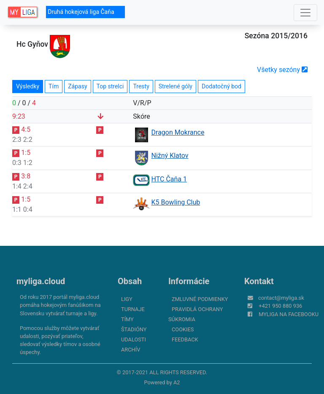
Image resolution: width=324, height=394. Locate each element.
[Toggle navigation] (305, 12)
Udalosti (133, 339)
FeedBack (185, 339)
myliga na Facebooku (289, 314)
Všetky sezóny (282, 70)
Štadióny (133, 329)
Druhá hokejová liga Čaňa (85, 11)
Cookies (183, 329)
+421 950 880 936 (280, 306)
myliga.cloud (40, 281)
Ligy (126, 299)
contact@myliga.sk (281, 298)
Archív (130, 349)
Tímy (127, 319)
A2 (176, 382)
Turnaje (133, 309)
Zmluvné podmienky (200, 299)
